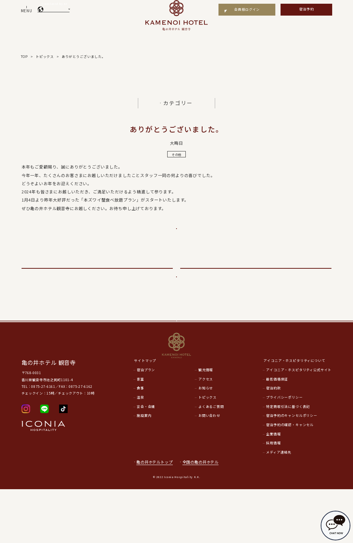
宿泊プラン (146, 423)
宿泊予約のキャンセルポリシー (291, 469)
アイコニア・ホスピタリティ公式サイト (298, 423)
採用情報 (273, 496)
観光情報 (205, 423)
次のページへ (256, 287)
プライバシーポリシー (284, 450)
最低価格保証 (277, 432)
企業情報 (273, 487)
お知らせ (205, 441)
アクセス (205, 432)
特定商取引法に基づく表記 (288, 460)
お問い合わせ (209, 469)
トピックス (207, 450)
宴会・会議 (146, 460)
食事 (140, 441)
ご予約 (176, 235)
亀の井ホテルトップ (154, 515)
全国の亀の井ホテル (203, 515)
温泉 (140, 450)
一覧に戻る (176, 307)
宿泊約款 (273, 441)
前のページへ (97, 287)
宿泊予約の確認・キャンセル (290, 478)
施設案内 (144, 469)
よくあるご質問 (211, 460)
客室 (140, 432)
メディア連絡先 (278, 505)
